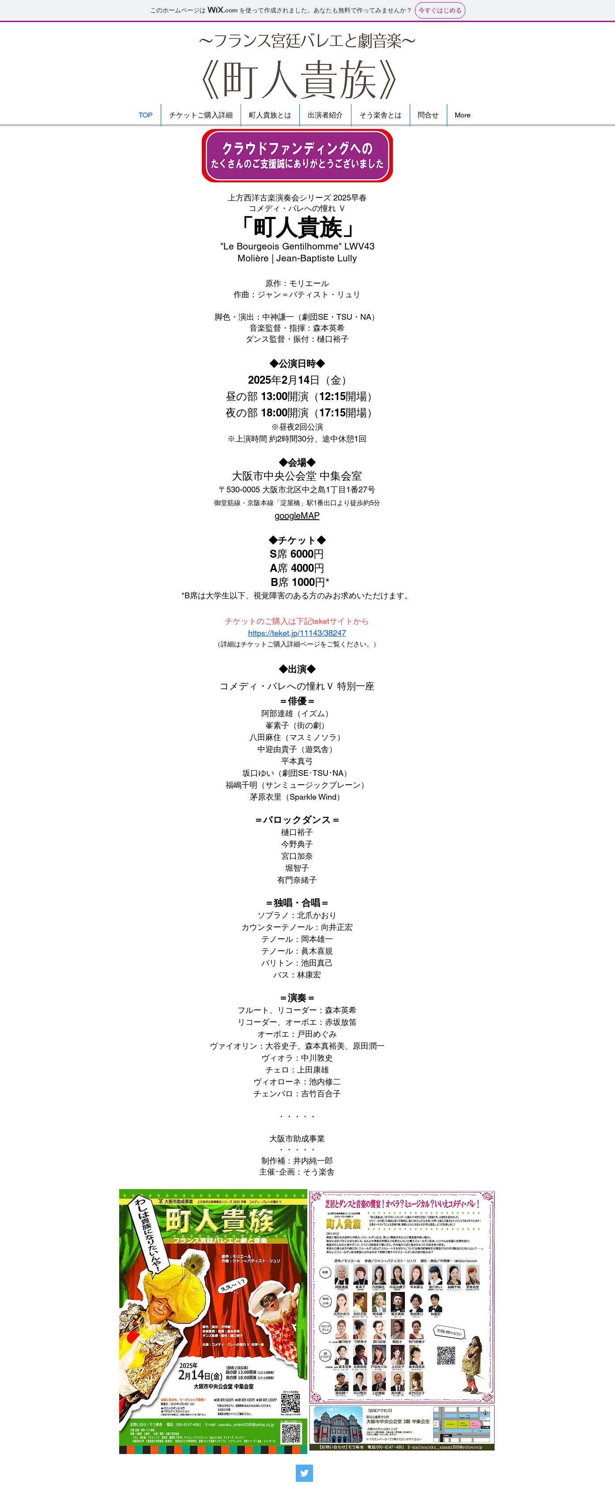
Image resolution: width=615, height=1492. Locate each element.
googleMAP (297, 515)
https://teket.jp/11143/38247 (297, 633)
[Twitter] (304, 1473)
